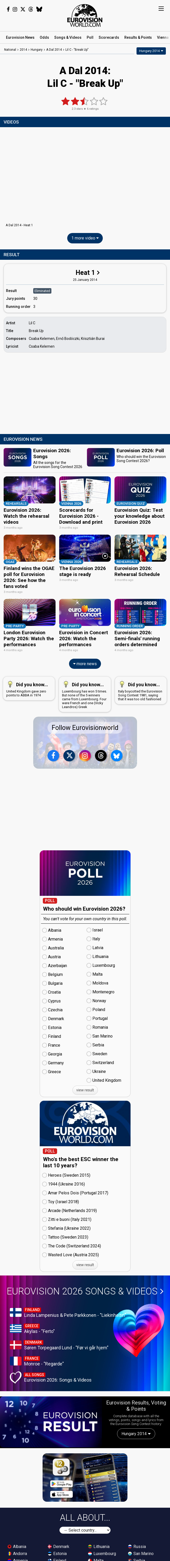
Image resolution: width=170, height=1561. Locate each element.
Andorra (17, 1550)
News (20, 37)
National (10, 49)
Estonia (57, 1550)
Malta (96, 1557)
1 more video (85, 238)
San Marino (141, 1550)
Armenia (18, 1557)
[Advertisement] (85, 394)
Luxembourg (102, 1550)
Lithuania (99, 1543)
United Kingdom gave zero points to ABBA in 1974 (28, 685)
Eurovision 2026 (85, 1288)
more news (85, 660)
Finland (57, 1557)
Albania (17, 1543)
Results (138, 37)
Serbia (136, 1557)
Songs (67, 37)
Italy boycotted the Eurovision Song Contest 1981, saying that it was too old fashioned (140, 687)
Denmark (58, 1543)
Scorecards (109, 37)
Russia (137, 1543)
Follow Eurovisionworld (85, 724)
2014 (23, 49)
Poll (90, 37)
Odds (44, 37)
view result (85, 1087)
